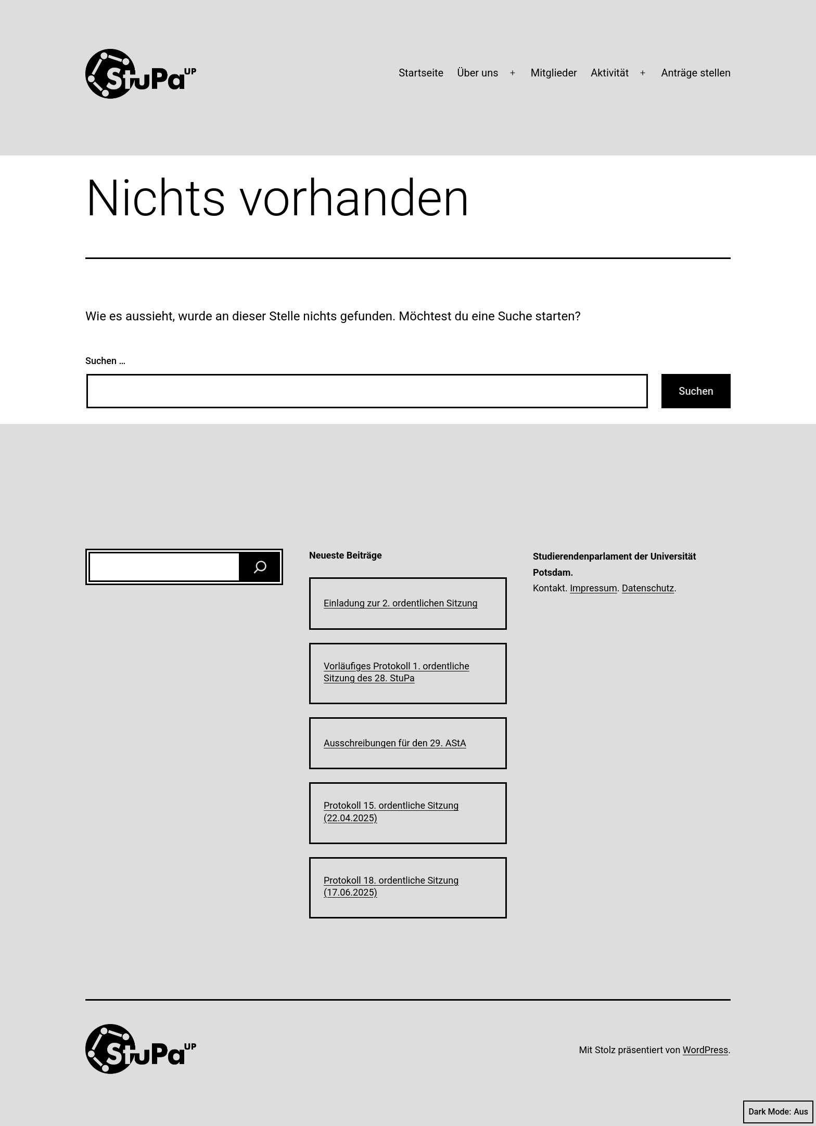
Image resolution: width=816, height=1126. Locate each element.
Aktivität (610, 73)
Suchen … (105, 360)
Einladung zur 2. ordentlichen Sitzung (401, 603)
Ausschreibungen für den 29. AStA (395, 742)
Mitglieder (554, 73)
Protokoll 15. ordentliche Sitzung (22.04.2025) (391, 811)
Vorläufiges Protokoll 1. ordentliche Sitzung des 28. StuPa (396, 672)
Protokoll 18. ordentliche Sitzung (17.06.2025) (391, 886)
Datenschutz (648, 588)
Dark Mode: (778, 1112)
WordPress (705, 1049)
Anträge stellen (696, 73)
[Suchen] (260, 567)
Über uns (478, 73)
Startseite (421, 73)
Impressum (593, 588)
